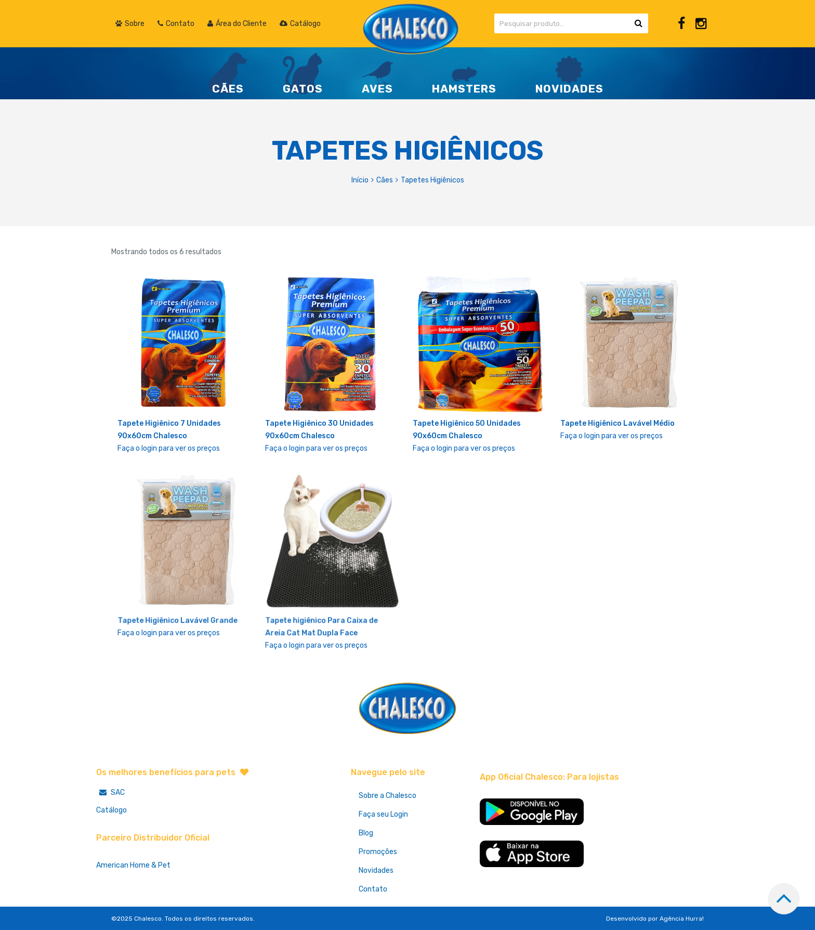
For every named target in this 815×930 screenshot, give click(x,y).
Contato (373, 889)
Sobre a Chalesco (387, 795)
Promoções (378, 851)
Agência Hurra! (682, 918)
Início (360, 180)
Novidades (376, 870)
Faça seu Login (383, 814)
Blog (366, 833)
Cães (384, 180)
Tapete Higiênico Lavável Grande (178, 621)
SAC (110, 792)
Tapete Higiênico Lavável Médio (617, 423)
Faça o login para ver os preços (168, 448)
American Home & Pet (133, 865)
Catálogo (111, 810)
